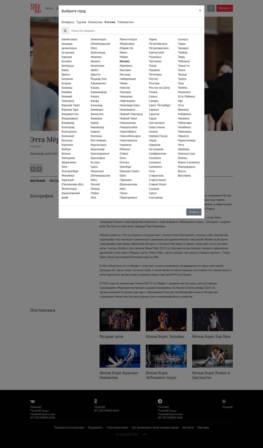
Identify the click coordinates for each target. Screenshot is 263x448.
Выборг (66, 149)
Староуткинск (157, 180)
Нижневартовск (130, 105)
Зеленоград (98, 52)
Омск (123, 158)
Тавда (182, 43)
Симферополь (157, 153)
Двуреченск (69, 162)
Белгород (68, 65)
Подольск (155, 57)
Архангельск (69, 48)
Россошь (154, 83)
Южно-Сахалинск (189, 162)
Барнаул (67, 57)
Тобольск (184, 61)
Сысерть (183, 39)
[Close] (200, 10)
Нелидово (126, 96)
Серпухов (155, 144)
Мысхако (125, 70)
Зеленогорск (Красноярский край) (71, 193)
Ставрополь (156, 175)
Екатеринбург (70, 171)
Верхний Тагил (71, 105)
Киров (94, 122)
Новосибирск (128, 131)
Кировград (97, 127)
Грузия (81, 22)
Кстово (95, 162)
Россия (109, 22)
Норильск (126, 144)
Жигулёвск (68, 175)
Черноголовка (186, 140)
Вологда (67, 140)
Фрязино (183, 109)
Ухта (181, 105)
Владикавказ (70, 118)
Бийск (65, 70)
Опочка (124, 162)
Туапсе (182, 79)
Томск (181, 70)
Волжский (68, 136)
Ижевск (95, 61)
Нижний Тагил (128, 118)
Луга (93, 197)
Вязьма (66, 153)
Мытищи (125, 74)
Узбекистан (125, 22)
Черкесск (183, 136)
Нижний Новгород (131, 114)
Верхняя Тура (70, 109)
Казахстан (95, 22)
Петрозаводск (158, 43)
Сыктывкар (156, 197)
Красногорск (98, 144)
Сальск (153, 96)
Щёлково (184, 149)
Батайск (67, 61)
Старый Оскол (157, 184)
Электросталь (186, 153)
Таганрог (183, 48)
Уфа (180, 101)
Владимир (68, 122)
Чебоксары (185, 122)
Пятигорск (155, 74)
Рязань (153, 92)
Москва (124, 61)
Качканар (96, 105)
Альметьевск (69, 39)
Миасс (123, 52)
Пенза (123, 193)
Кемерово (97, 109)
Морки (124, 57)
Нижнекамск (127, 109)
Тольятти (184, 65)
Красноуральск (100, 153)
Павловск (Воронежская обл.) (128, 184)
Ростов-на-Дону (159, 87)
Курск (94, 166)
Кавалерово (98, 83)
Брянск (66, 74)
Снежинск (155, 162)
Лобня (94, 193)
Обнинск (125, 149)
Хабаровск (184, 114)
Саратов (154, 114)
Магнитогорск (128, 39)
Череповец (184, 131)
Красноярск (98, 158)
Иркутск (96, 74)
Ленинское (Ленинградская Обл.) (100, 175)
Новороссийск (129, 127)
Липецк (95, 188)
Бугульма (67, 79)
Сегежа (153, 131)
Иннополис (97, 65)
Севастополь (157, 127)
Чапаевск (183, 118)
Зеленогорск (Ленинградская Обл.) (100, 43)
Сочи (152, 171)
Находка (125, 92)
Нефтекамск (127, 101)
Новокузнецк (128, 122)
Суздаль (154, 188)
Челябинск (184, 127)
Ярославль (184, 175)
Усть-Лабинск (186, 96)
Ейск (64, 166)
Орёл (123, 175)
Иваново (96, 57)
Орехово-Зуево (129, 171)
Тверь (181, 57)
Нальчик (125, 87)
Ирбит (95, 70)
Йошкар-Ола (98, 79)
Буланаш (67, 87)
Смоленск (155, 158)
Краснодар (97, 149)
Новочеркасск (128, 140)
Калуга (95, 96)
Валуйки (67, 92)
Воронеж (67, 144)
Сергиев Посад (158, 136)
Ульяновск (184, 92)
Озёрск (124, 153)
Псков (153, 65)
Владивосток (70, 114)
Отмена (194, 212)
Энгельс (182, 158)
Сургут (153, 193)
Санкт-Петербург (159, 105)
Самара (153, 101)
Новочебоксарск (130, 136)
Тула (181, 83)
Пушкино (154, 70)
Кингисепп (97, 114)
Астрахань (68, 52)
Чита (181, 144)
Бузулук (66, 83)
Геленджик (68, 158)
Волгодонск (69, 131)
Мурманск (126, 65)
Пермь (153, 39)
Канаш (95, 101)
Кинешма (96, 118)
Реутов (153, 79)
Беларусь (68, 22)
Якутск (182, 171)
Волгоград (68, 127)
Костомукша (98, 140)
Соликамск (155, 166)
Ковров (95, 131)
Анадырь (67, 43)
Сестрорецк (156, 149)
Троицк (182, 74)
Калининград (99, 92)
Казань (95, 87)
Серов (152, 140)
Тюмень (182, 87)
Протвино (155, 61)
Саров (153, 118)
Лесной (95, 184)
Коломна (96, 136)
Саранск (154, 109)
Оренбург (125, 166)
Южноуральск (186, 166)
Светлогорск (157, 122)
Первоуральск (128, 197)
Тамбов (182, 52)
